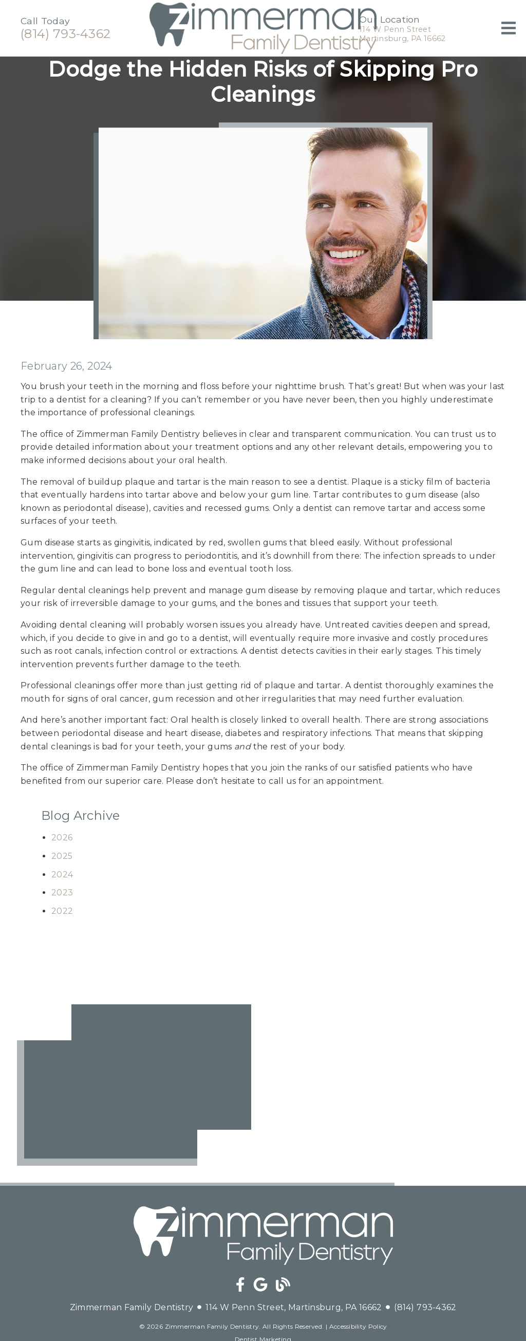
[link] (263, 51)
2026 (61, 837)
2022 (62, 911)
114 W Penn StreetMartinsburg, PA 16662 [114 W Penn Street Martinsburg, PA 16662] (402, 34)
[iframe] (134, 1085)
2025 (61, 856)
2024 (62, 874)
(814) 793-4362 (65, 33)
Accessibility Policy (358, 1326)
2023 (62, 892)
